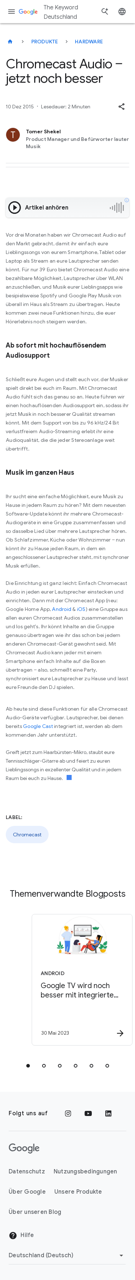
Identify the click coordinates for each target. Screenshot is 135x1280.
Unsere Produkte (78, 1191)
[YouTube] (88, 1113)
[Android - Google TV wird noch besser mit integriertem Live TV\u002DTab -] (80, 979)
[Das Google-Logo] (24, 1148)
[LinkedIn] (108, 1113)
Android (61, 609)
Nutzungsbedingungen (85, 1171)
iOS (81, 609)
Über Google (27, 1191)
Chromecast (27, 834)
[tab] (28, 1066)
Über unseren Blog (35, 1212)
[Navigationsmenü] (11, 11)
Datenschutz (27, 1171)
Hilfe (21, 1235)
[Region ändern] (67, 1255)
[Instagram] (68, 1113)
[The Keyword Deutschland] (10, 41)
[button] (121, 107)
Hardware (89, 41)
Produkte (44, 41)
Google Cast (38, 726)
